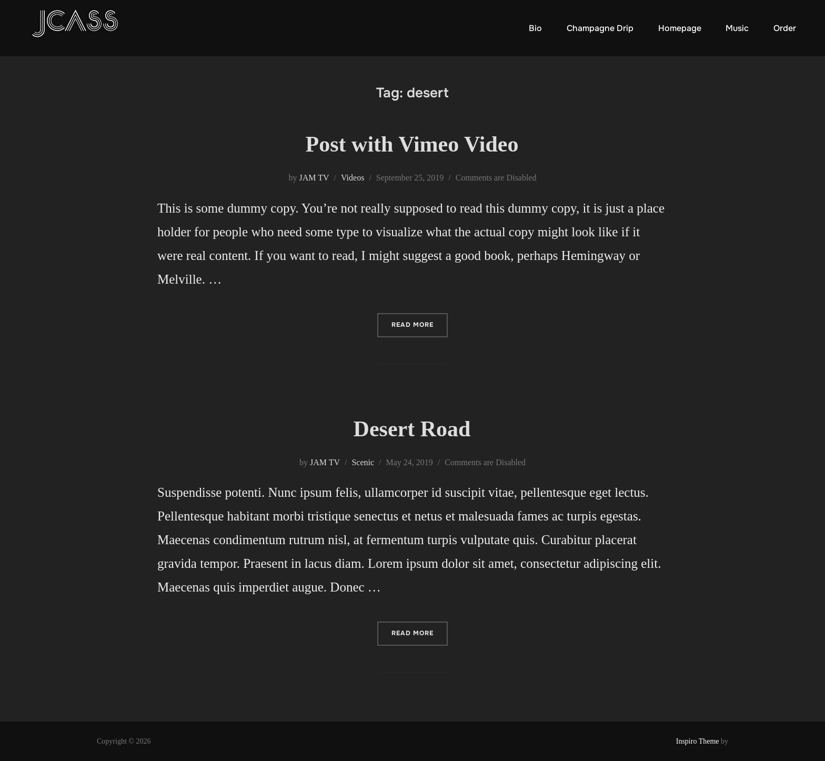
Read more (419, 324)
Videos (352, 177)
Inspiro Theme (697, 741)
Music (737, 28)
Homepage (679, 28)
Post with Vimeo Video (412, 144)
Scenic (362, 462)
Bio (535, 28)
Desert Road (412, 429)
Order (784, 28)
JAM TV (314, 177)
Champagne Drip (600, 28)
